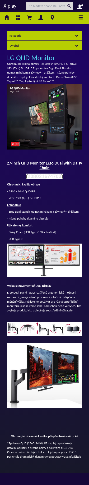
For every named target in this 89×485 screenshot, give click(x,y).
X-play (10, 6)
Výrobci (43, 45)
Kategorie (43, 35)
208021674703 (44, 176)
